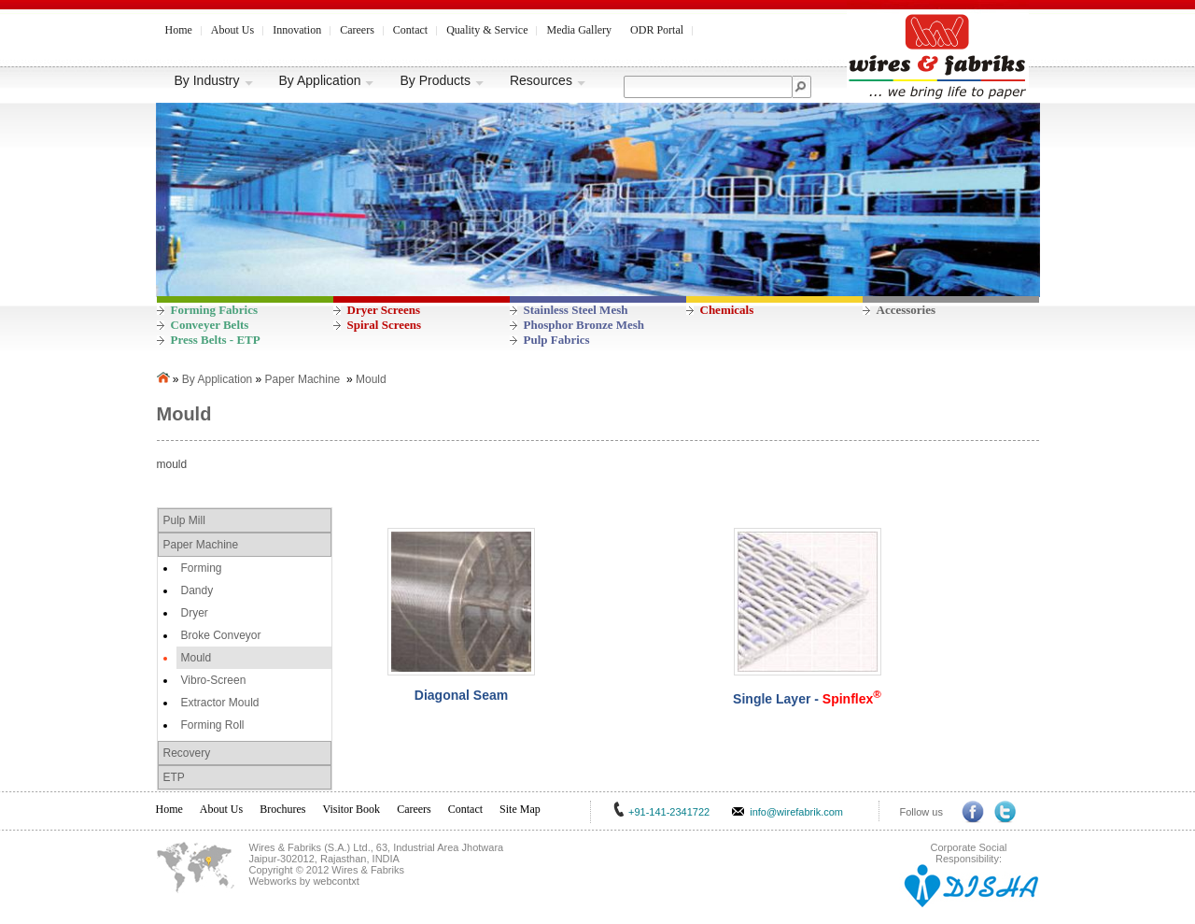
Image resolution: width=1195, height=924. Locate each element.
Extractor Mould (220, 702)
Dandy (197, 590)
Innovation (297, 29)
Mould (371, 379)
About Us (232, 29)
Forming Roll (213, 725)
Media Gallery (579, 29)
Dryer (194, 612)
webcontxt (336, 881)
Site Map (520, 809)
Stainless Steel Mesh (576, 310)
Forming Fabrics (215, 310)
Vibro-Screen (213, 680)
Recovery (187, 753)
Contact (410, 29)
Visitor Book (352, 809)
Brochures (282, 809)
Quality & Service (486, 29)
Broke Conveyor (221, 635)
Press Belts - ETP (215, 340)
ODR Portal (656, 29)
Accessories (906, 310)
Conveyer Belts (210, 325)
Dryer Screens (384, 310)
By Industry (214, 80)
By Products (442, 80)
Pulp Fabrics (557, 340)
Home (178, 29)
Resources (548, 80)
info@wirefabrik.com (796, 811)
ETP (174, 777)
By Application (327, 80)
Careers (357, 29)
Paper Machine (303, 379)
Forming (201, 568)
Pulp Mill (184, 520)
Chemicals (727, 310)
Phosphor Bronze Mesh (584, 325)
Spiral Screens (384, 325)
